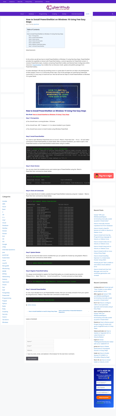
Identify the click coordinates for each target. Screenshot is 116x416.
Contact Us (11, 1)
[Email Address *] (103, 392)
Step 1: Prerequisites (34, 35)
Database (33, 14)
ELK (3, 236)
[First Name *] (103, 382)
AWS (3, 204)
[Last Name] (103, 387)
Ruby (4, 309)
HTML (4, 247)
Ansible (4, 201)
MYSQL (4, 274)
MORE (89, 14)
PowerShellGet (36, 65)
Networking (6, 276)
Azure (4, 206)
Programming (44, 14)
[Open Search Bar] (112, 14)
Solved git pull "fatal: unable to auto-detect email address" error (103, 264)
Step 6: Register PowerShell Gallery (37, 44)
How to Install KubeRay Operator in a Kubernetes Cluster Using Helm (102, 258)
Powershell (5, 295)
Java (3, 252)
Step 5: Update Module (34, 42)
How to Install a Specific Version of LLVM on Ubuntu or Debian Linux (103, 230)
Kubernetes (6, 258)
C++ (3, 217)
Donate (47, 1)
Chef (3, 220)
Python (4, 303)
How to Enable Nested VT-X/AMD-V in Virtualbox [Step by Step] (101, 355)
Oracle (4, 285)
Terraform (5, 319)
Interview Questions (77, 14)
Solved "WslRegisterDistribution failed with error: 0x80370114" (103, 342)
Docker (4, 231)
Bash (3, 209)
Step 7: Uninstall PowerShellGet (36, 46)
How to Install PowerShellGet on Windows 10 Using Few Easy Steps (45, 34)
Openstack (5, 282)
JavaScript (5, 255)
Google (4, 244)
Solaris (4, 317)
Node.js (4, 279)
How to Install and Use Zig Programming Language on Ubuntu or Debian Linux (102, 237)
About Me (20, 1)
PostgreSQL (6, 293)
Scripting (56, 14)
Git (3, 239)
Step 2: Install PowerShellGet (36, 37)
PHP (3, 290)
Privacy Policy (29, 1)
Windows (33, 305)
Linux (4, 260)
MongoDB (5, 266)
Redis (4, 306)
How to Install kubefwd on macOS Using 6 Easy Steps (43, 311)
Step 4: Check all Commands (36, 41)
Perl (3, 287)
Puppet (4, 301)
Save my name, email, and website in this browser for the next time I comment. (51, 354)
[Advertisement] (58, 412)
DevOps (66, 14)
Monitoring (5, 268)
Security (4, 314)
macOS (4, 263)
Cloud (23, 14)
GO (3, 241)
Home (4, 1)
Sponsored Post (39, 1)
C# (3, 215)
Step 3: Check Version (34, 39)
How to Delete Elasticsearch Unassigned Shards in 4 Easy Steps (102, 348)
